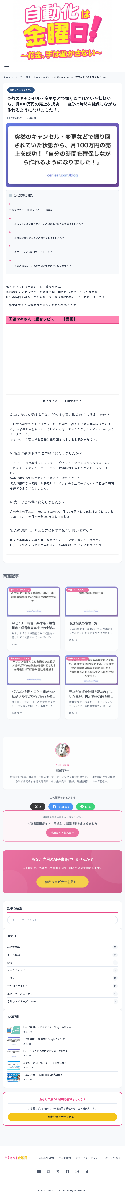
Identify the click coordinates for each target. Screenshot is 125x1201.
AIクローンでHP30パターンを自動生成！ (45, 1062)
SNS (62, 962)
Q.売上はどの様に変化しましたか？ (33, 252)
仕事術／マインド (62, 986)
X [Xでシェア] (38, 809)
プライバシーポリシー (88, 1158)
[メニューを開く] (6, 66)
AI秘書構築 (62, 947)
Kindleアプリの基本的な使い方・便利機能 (45, 1051)
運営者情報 (64, 1158)
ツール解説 (62, 955)
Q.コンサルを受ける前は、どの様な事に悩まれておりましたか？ (48, 224)
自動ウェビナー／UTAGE (62, 1001)
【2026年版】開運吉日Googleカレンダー (45, 1039)
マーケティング (62, 970)
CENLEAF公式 (46, 1158)
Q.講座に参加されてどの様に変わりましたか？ (39, 238)
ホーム (6, 77)
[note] (48, 1171)
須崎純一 (62, 773)
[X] (58, 1171)
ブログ (18, 77)
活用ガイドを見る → (62, 835)
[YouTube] (39, 1171)
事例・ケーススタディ (38, 77)
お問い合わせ (113, 1158)
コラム (62, 978)
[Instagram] (77, 1171)
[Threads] (86, 1171)
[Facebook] (67, 1171)
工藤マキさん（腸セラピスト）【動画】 (32, 210)
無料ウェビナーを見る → (62, 884)
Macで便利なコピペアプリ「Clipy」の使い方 (47, 1027)
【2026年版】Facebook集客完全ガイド (44, 1074)
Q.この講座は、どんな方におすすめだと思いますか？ (42, 266)
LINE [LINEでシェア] (85, 809)
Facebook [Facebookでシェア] (61, 809)
